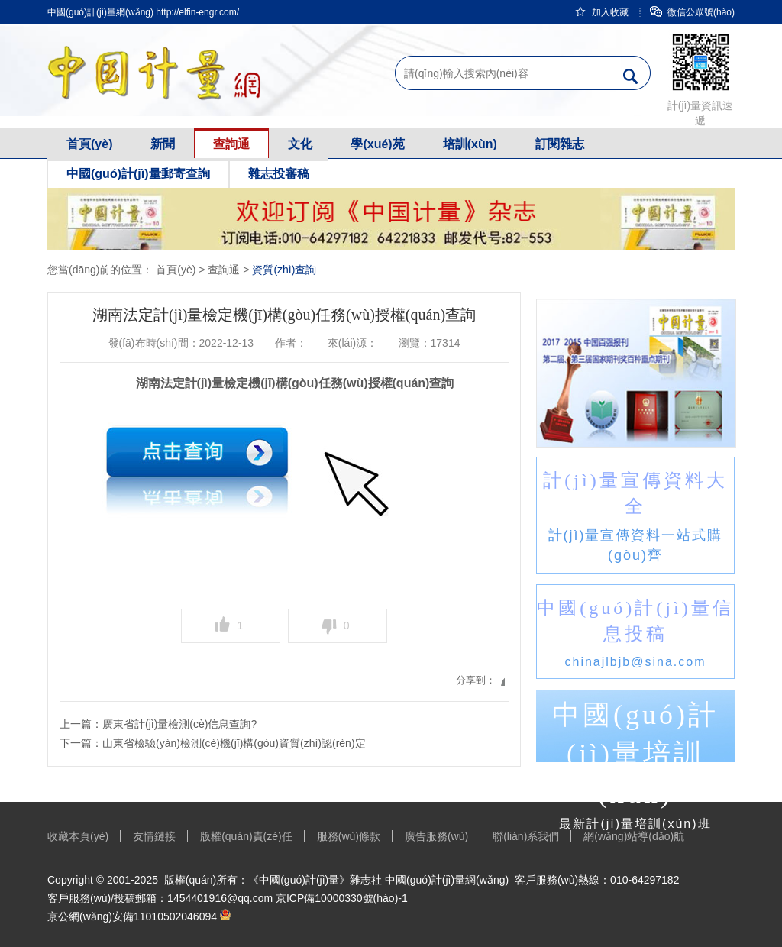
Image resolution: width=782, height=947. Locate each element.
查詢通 (231, 143)
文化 (300, 143)
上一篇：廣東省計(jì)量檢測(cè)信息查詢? (158, 724)
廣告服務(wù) (436, 836)
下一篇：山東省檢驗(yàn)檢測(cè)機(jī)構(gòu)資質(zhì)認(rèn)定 (213, 743)
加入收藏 (601, 12)
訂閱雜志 (559, 143)
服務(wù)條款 (348, 836)
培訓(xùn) (470, 143)
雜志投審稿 (278, 173)
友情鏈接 (154, 836)
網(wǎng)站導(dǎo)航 (633, 836)
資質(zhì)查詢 (284, 269)
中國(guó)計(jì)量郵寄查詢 (138, 173)
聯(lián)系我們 (526, 836)
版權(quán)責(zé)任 (246, 836)
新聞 (162, 143)
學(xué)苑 (377, 143)
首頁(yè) (89, 143)
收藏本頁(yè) (77, 836)
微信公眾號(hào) (692, 12)
